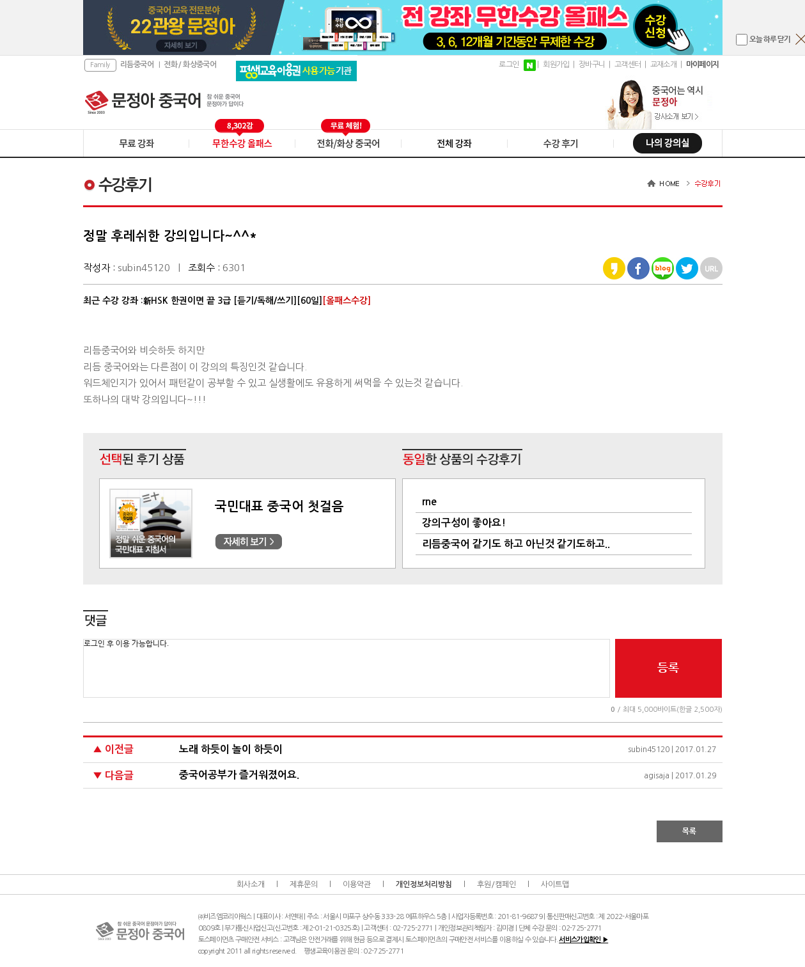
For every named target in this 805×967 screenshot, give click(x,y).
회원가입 (556, 64)
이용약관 (357, 884)
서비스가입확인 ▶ (583, 939)
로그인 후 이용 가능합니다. (346, 668)
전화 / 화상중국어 (190, 64)
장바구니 (592, 64)
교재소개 (663, 64)
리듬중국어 (136, 64)
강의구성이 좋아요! (464, 523)
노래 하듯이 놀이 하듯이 (231, 749)
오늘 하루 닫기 (769, 39)
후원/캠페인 (496, 884)
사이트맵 (555, 884)
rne (429, 502)
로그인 (509, 64)
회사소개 (251, 884)
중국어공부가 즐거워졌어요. (239, 775)
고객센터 (627, 64)
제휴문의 (304, 884)
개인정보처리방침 (424, 884)
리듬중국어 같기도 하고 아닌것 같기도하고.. (516, 544)
